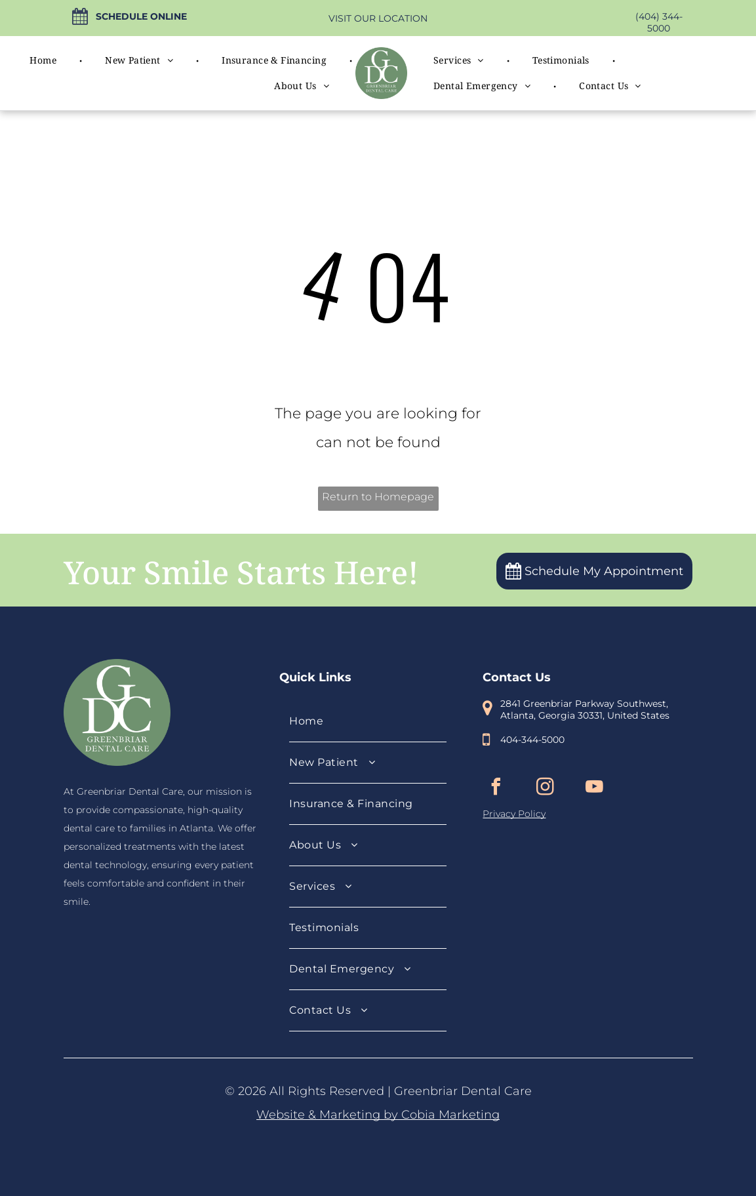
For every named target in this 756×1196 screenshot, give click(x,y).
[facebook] (496, 788)
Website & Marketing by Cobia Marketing (378, 1114)
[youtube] (594, 788)
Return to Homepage (378, 496)
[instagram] (545, 788)
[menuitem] (44, 60)
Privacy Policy (514, 814)
